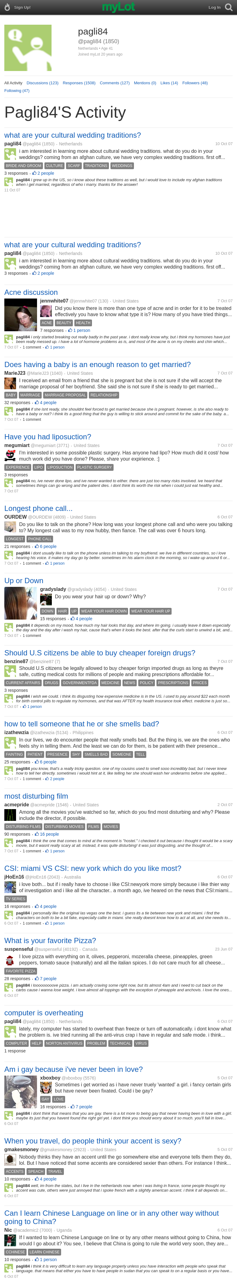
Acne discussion (31, 292)
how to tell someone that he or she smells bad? (81, 724)
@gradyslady (80, 589)
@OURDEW (40, 517)
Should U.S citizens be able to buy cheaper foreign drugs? (99, 653)
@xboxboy (72, 1078)
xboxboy (50, 1077)
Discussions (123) (42, 83)
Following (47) (17, 90)
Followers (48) (195, 83)
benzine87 (16, 661)
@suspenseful (48, 949)
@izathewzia (42, 732)
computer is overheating (43, 1013)
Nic (8, 1230)
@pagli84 (32, 143)
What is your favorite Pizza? (50, 940)
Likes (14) (169, 83)
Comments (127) (115, 83)
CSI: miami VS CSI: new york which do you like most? (92, 868)
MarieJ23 (15, 373)
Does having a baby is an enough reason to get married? (97, 364)
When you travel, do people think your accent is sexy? (92, 1141)
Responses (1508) (79, 83)
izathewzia (16, 732)
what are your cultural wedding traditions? (72, 135)
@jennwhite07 (83, 301)
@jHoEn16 (35, 877)
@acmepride (42, 804)
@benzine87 (41, 661)
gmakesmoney (21, 1149)
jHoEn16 (14, 877)
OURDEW (15, 517)
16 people (49, 834)
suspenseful (18, 949)
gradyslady (53, 589)
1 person (81, 330)
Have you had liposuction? (47, 437)
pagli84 (12, 143)
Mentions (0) (145, 83)
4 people (48, 402)
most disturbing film (36, 796)
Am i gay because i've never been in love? (73, 1069)
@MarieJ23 (38, 373)
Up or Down (24, 580)
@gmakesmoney (56, 1149)
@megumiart (43, 445)
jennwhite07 (54, 300)
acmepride (16, 804)
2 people (46, 173)
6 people (48, 546)
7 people (48, 978)
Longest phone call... (38, 508)
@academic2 (26, 1230)
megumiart (17, 445)
